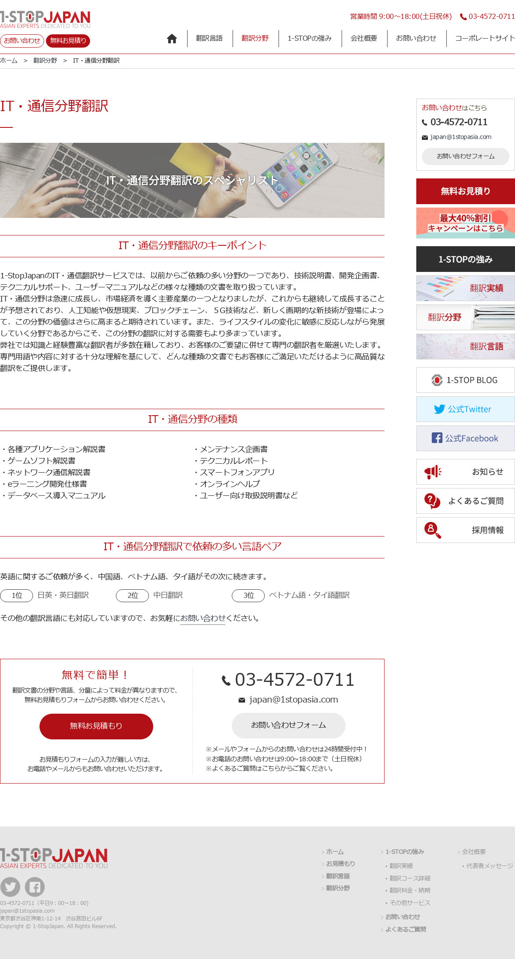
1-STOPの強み (310, 38)
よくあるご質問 (405, 930)
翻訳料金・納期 (410, 891)
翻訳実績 (401, 866)
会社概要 (364, 38)
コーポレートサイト (485, 38)
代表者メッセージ (490, 866)
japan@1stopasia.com (293, 700)
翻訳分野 (255, 38)
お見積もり (340, 864)
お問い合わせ (22, 41)
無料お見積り (68, 41)
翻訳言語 (209, 38)
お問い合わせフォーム (288, 725)
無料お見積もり (96, 726)
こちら (271, 769)
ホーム (9, 60)
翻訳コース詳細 (410, 879)
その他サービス (410, 903)
